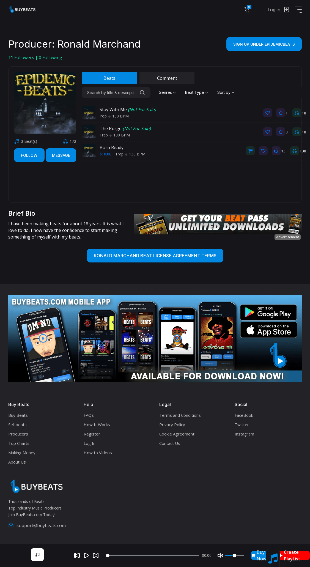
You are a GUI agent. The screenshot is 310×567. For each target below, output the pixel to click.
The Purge (125, 128)
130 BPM (118, 116)
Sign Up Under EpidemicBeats (264, 44)
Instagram (244, 434)
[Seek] (152, 555)
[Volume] (234, 555)
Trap (104, 135)
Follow (29, 155)
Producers (18, 434)
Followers (21, 57)
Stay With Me (128, 109)
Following (50, 57)
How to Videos (98, 452)
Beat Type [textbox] (194, 92)
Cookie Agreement (176, 434)
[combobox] (168, 92)
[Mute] (220, 555)
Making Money (21, 452)
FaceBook (244, 415)
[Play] (86, 555)
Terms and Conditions (180, 415)
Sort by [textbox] (224, 92)
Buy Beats (18, 415)
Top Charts (18, 443)
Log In (89, 443)
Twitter (242, 424)
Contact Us (169, 443)
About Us (17, 462)
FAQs (89, 415)
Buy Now (258, 555)
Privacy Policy (172, 424)
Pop (103, 116)
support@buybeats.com (37, 525)
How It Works (97, 424)
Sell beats (17, 424)
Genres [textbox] (165, 92)
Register (92, 434)
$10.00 (105, 154)
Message (61, 155)
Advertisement (287, 237)
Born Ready (112, 147)
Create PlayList (289, 555)
